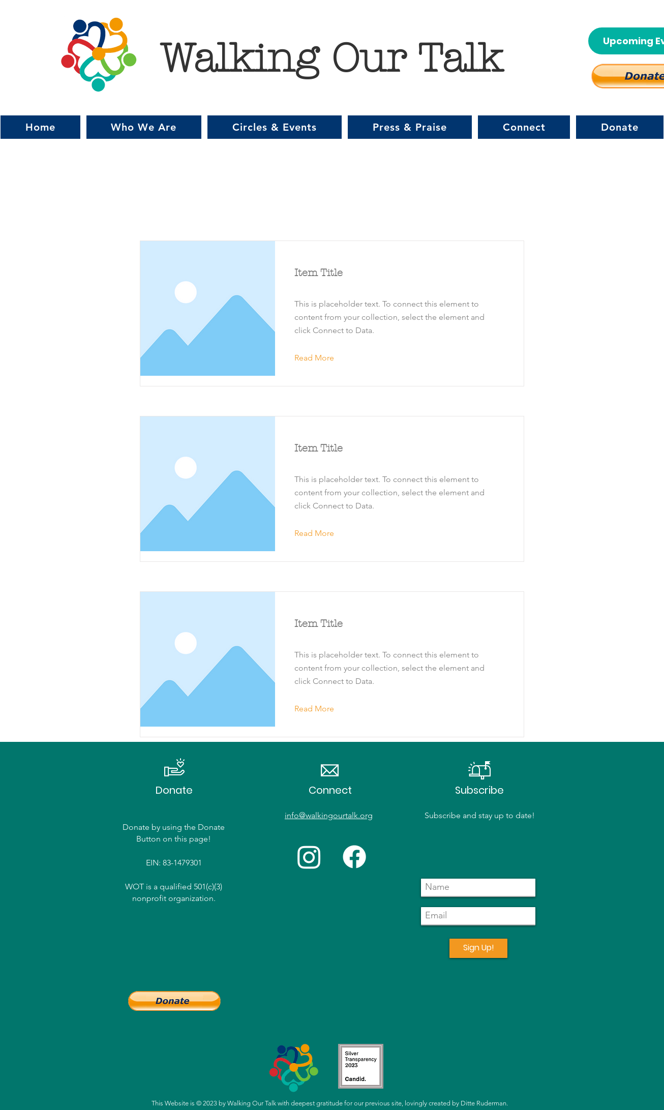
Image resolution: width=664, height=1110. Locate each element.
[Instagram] (309, 857)
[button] (144, 127)
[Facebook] (354, 857)
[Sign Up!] (478, 948)
